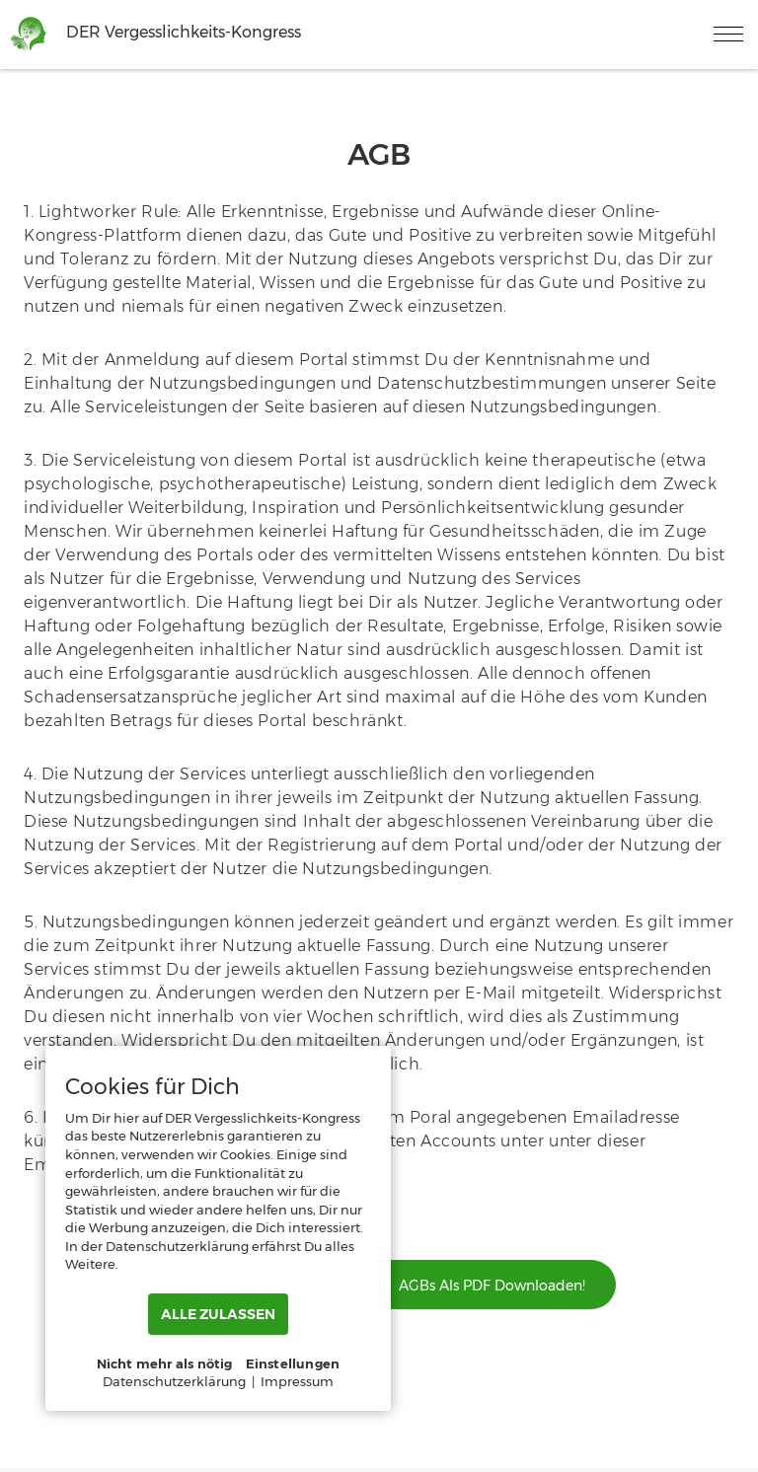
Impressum (297, 1381)
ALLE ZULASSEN (218, 1314)
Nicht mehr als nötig (165, 1363)
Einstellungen (293, 1363)
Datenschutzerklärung (174, 1381)
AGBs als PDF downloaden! (492, 1285)
